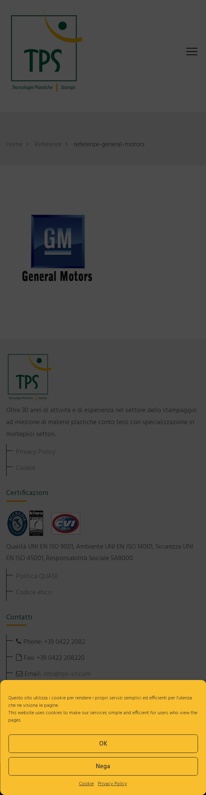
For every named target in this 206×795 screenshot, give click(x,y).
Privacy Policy (112, 784)
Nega (103, 767)
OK (103, 744)
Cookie (86, 784)
